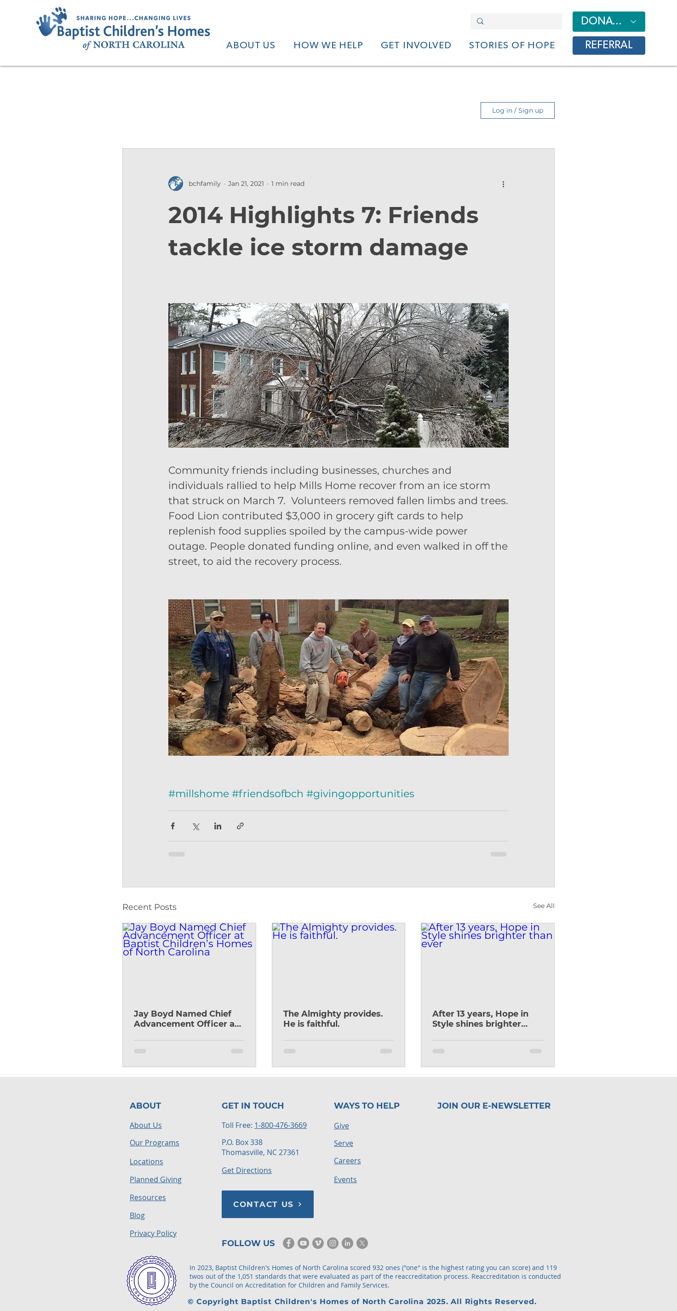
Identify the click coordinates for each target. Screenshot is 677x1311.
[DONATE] (609, 22)
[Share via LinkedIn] (217, 826)
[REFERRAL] (609, 45)
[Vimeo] (318, 1243)
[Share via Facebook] (172, 826)
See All (544, 906)
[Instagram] (332, 1243)
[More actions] (503, 183)
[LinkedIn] (347, 1243)
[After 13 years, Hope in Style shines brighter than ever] (487, 960)
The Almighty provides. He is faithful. (333, 1019)
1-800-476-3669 (280, 1125)
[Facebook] (288, 1243)
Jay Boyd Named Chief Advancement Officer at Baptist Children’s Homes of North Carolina (188, 1019)
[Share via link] (240, 826)
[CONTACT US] (268, 1204)
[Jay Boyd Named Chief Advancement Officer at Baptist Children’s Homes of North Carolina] (189, 960)
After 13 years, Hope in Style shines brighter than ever (480, 1019)
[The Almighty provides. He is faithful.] (338, 960)
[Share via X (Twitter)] (195, 826)
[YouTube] (303, 1243)
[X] (362, 1243)
